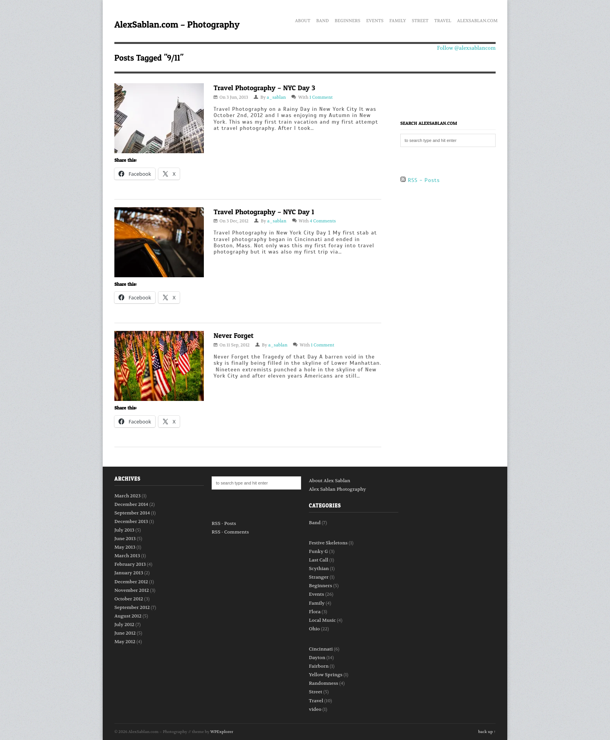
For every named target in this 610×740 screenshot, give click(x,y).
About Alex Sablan (329, 481)
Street (420, 19)
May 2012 (124, 642)
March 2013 (127, 556)
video (315, 709)
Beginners (347, 19)
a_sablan (276, 97)
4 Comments (323, 221)
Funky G (318, 551)
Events (375, 19)
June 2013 (125, 538)
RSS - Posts (420, 180)
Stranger (319, 577)
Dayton (317, 657)
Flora (315, 612)
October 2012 (128, 599)
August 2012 (128, 616)
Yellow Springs (325, 675)
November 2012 (131, 590)
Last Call (318, 560)
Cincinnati (321, 649)
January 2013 (128, 573)
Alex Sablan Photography (337, 489)
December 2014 (131, 504)
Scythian (319, 568)
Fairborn (319, 666)
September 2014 (132, 513)
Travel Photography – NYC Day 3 (264, 88)
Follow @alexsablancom (466, 48)
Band (322, 19)
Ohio (314, 629)
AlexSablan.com (477, 19)
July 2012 (124, 624)
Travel (442, 19)
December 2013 (131, 521)
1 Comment (321, 97)
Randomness (323, 683)
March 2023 (127, 496)
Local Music (322, 620)
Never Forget (234, 335)
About (302, 19)
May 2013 (124, 547)
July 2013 (124, 530)
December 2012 (131, 582)
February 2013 (130, 564)
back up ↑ (487, 731)
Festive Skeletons (328, 543)
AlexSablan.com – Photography (177, 24)
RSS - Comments (230, 532)
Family (397, 19)
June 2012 (125, 633)
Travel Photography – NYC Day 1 (264, 212)
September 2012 (132, 607)
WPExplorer (221, 731)
